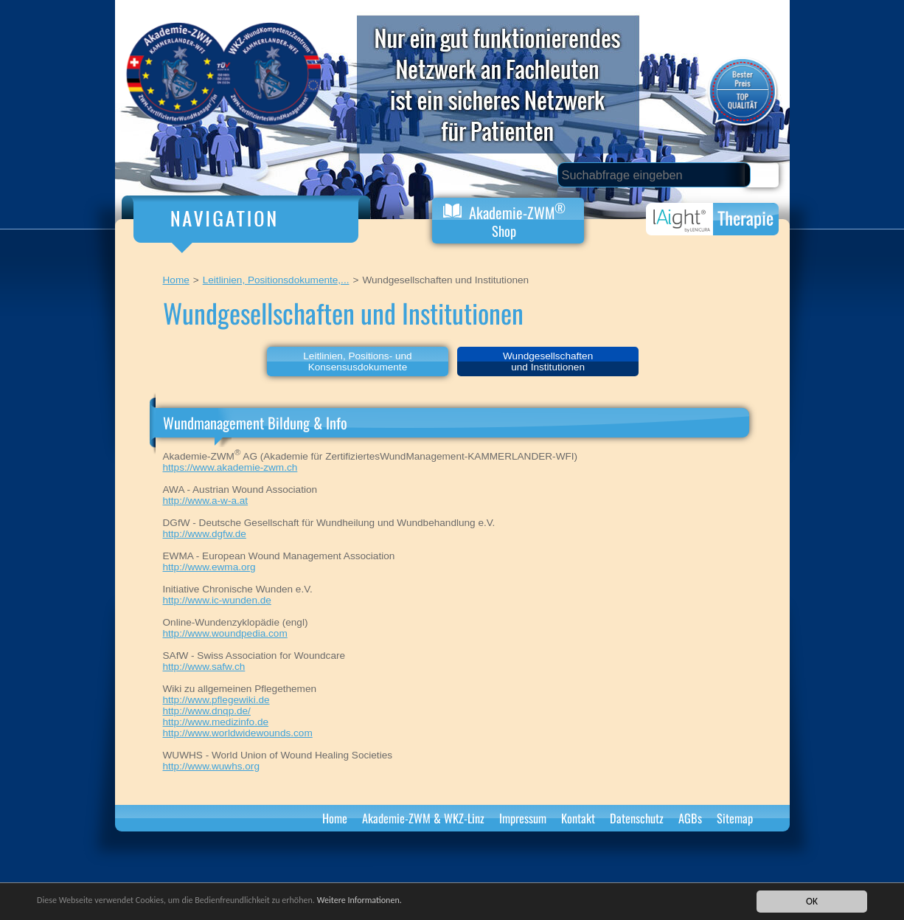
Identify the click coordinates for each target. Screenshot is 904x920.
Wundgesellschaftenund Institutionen (548, 361)
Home (176, 280)
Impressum (522, 818)
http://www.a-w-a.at (205, 500)
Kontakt (578, 818)
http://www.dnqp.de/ (207, 710)
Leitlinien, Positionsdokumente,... (276, 280)
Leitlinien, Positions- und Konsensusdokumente (357, 361)
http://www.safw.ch (204, 666)
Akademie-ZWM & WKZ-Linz (423, 818)
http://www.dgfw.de (204, 533)
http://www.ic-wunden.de (217, 600)
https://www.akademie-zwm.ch (230, 467)
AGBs (690, 818)
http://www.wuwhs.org (211, 766)
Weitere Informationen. (400, 901)
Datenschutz (637, 818)
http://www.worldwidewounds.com (238, 733)
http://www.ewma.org (209, 567)
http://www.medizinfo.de (216, 721)
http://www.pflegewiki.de (216, 699)
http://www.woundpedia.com (225, 633)
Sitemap (735, 818)
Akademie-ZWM (504, 219)
